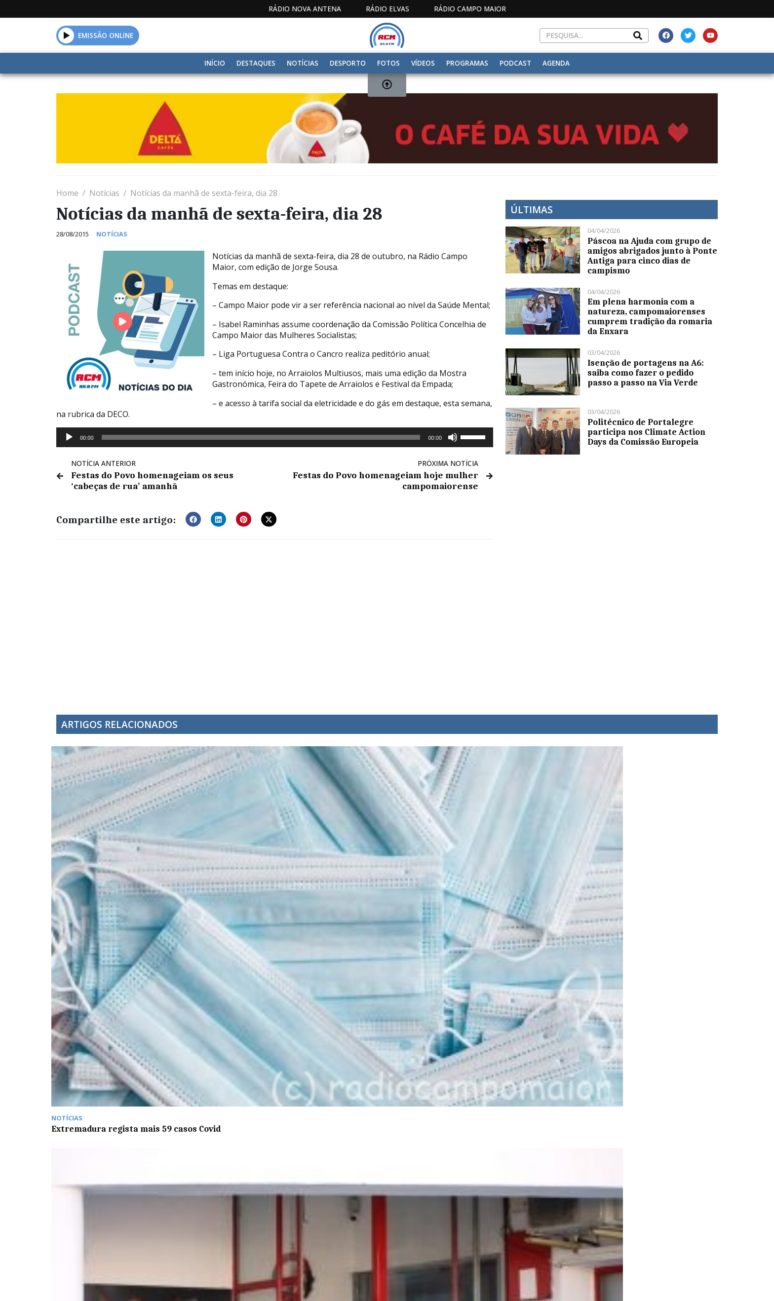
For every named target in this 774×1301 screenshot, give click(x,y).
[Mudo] (453, 437)
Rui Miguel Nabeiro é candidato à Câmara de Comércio (460, 870)
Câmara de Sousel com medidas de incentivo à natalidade (126, 1028)
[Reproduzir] (69, 437)
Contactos (533, 1280)
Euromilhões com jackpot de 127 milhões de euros (628, 870)
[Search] (637, 35)
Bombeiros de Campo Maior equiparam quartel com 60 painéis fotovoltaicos (295, 875)
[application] (274, 437)
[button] (193, 517)
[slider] (261, 437)
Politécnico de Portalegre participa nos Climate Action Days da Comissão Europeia (646, 432)
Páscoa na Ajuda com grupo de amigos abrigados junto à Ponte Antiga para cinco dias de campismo (652, 255)
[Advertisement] (274, 619)
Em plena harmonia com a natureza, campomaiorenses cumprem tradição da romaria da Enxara (649, 316)
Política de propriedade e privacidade (646, 1280)
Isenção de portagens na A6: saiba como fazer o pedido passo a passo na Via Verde (645, 372)
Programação (466, 1280)
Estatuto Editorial (383, 1280)
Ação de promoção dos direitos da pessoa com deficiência (294, 1028)
